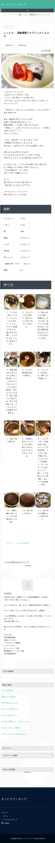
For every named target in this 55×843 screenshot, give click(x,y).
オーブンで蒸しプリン (9, 715)
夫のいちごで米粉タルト (10, 709)
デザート (9, 543)
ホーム (5, 816)
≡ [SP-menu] (27, 10)
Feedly (6, 823)
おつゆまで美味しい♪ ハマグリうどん (15, 721)
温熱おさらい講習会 (8, 696)
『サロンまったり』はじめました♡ (14, 734)
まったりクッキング (14, 4)
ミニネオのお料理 (21, 543)
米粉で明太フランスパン (10, 703)
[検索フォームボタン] (51, 676)
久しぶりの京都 (6, 690)
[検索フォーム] (25, 676)
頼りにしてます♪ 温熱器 (10, 728)
